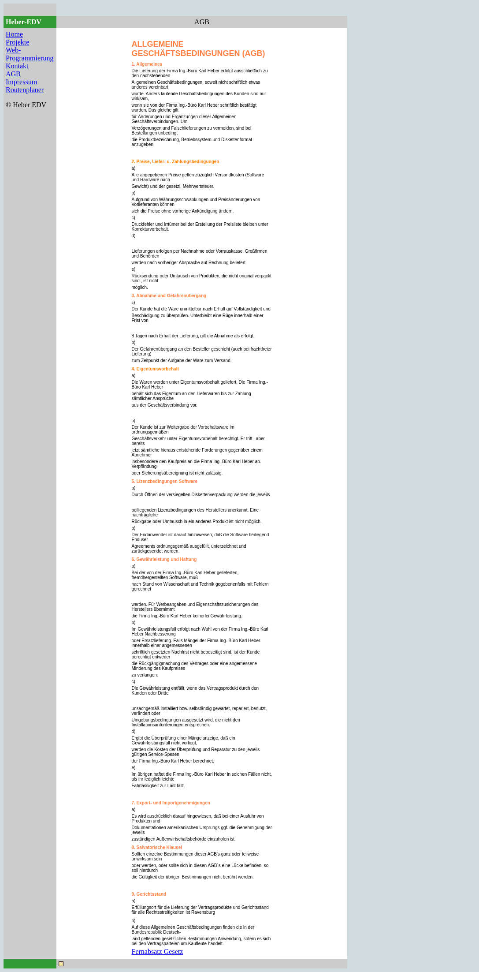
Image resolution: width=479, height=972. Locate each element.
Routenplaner (25, 89)
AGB (13, 74)
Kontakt (17, 66)
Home (14, 34)
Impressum (21, 82)
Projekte (17, 42)
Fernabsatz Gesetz (157, 951)
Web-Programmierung (29, 54)
